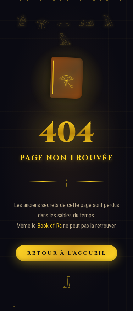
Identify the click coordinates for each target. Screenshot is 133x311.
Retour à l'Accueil (66, 253)
